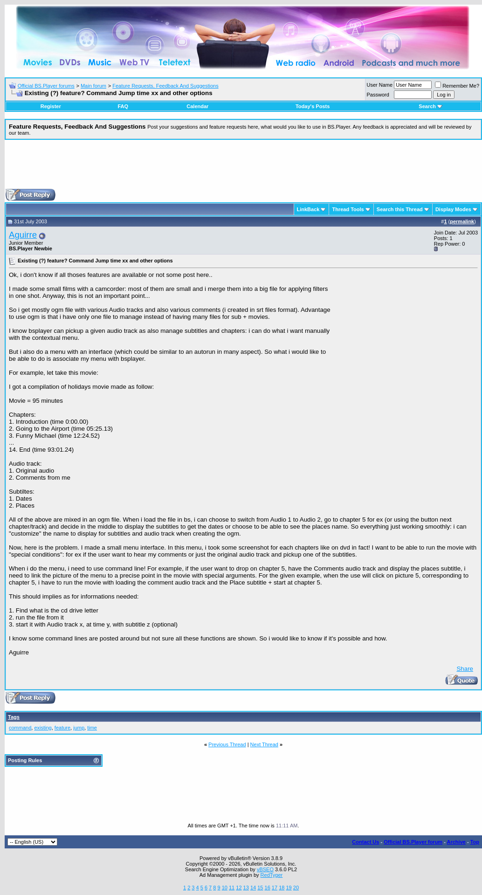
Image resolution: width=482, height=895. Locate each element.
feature (62, 727)
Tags (14, 717)
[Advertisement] (243, 168)
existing (42, 727)
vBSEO (265, 869)
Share (464, 668)
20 (296, 887)
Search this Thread (400, 209)
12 (238, 887)
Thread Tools (348, 209)
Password (378, 94)
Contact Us (365, 842)
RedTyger (272, 875)
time (92, 727)
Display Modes (453, 209)
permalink (462, 221)
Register (51, 106)
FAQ (122, 106)
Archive (456, 842)
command (20, 727)
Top (474, 842)
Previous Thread (227, 744)
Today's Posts (313, 106)
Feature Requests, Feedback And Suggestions (165, 86)
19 (288, 887)
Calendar (197, 106)
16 (267, 887)
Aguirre (23, 235)
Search (430, 106)
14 (253, 887)
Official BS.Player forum (413, 842)
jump (78, 727)
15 (260, 887)
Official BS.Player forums (46, 86)
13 (246, 887)
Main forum (93, 86)
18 (281, 887)
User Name (380, 85)
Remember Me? (457, 86)
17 (274, 887)
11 (231, 887)
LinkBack (308, 209)
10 (224, 887)
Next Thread (264, 744)
